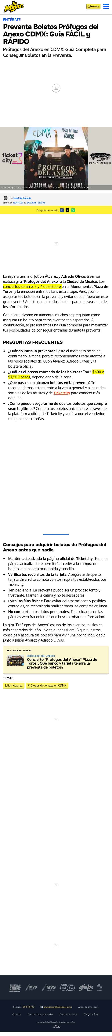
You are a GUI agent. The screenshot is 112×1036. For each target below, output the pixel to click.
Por (20, 197)
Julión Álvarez (14, 685)
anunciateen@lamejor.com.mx (56, 1007)
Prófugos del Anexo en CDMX (47, 685)
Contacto (16, 1014)
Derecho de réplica (68, 1014)
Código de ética (91, 1014)
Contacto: (23, 1007)
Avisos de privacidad (88, 1007)
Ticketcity (62, 392)
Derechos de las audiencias (40, 1014)
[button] (106, 6)
